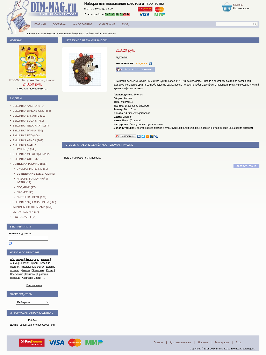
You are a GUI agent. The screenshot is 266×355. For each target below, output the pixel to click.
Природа (15, 277)
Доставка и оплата (180, 342)
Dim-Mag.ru (222, 348)
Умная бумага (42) (26, 211)
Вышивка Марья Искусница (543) (24, 147)
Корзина (238, 4)
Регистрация (222, 342)
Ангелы (45, 259)
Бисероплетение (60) (32, 168)
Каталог (31, 33)
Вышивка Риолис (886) (29, 163)
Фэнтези (27, 277)
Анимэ (13, 263)
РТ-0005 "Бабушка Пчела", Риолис (32, 80)
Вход (238, 342)
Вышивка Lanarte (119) (29, 115)
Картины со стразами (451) (32, 207)
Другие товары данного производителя (32, 324)
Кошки (49, 270)
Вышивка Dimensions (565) (32, 110)
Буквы (34, 263)
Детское (25, 270)
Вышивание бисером (70, 33)
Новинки (16, 40)
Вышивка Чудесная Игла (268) (34, 202)
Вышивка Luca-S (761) (28, 120)
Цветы (37, 277)
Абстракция (16, 259)
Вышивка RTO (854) (26, 135)
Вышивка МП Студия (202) (31, 153)
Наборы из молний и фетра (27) (32, 180)
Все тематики (34, 285)
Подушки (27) (26, 187)
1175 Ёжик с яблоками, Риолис (99, 33)
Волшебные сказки (33, 266)
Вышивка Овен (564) (27, 158)
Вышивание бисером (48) (36, 173)
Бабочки (24, 263)
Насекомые (16, 274)
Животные (38, 270)
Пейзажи (30, 274)
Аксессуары (32, 259)
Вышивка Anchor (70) (28, 105)
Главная (158, 342)
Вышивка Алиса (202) (28, 140)
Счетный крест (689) (31, 197)
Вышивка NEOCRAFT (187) (31, 125)
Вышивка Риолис (47, 33)
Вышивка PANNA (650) (28, 130)
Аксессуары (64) (24, 216)
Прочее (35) (25, 192)
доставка (122, 57)
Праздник (42, 274)
